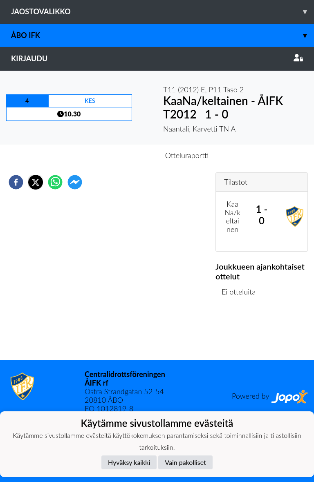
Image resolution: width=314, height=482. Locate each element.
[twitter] (35, 182)
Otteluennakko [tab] (128, 155)
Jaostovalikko (162, 11)
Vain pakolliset (185, 462)
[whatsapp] (55, 182)
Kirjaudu (157, 58)
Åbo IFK (162, 35)
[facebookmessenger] (74, 182)
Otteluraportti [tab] (187, 155)
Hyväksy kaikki (129, 462)
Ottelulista (242, 333)
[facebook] (16, 182)
